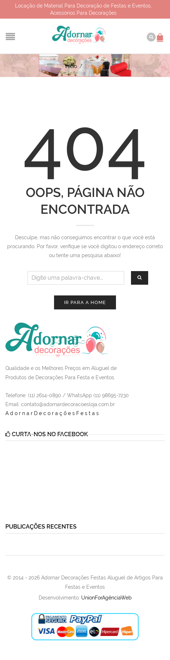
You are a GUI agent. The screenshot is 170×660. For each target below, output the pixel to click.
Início (71, 66)
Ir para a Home (85, 302)
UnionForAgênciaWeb (106, 598)
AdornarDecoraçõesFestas (52, 413)
